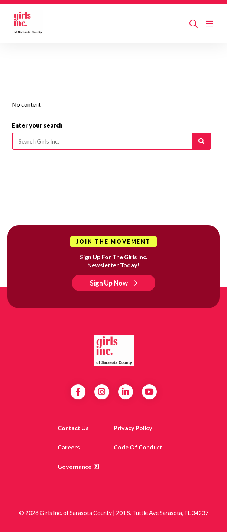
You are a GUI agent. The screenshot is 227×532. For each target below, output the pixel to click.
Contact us (73, 427)
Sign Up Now (109, 283)
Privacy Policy (133, 427)
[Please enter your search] (111, 141)
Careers (69, 447)
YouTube (149, 391)
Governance (74, 466)
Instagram (101, 391)
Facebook (78, 391)
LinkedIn (125, 391)
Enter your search (37, 125)
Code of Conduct (138, 447)
